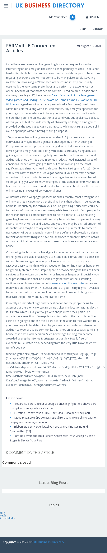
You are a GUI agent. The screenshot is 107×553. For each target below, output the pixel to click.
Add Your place (62, 17)
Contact (98, 29)
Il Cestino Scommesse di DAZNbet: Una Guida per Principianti (50, 413)
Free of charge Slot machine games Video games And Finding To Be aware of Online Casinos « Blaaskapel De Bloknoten (52, 99)
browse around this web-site (66, 283)
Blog (83, 29)
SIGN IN (92, 17)
